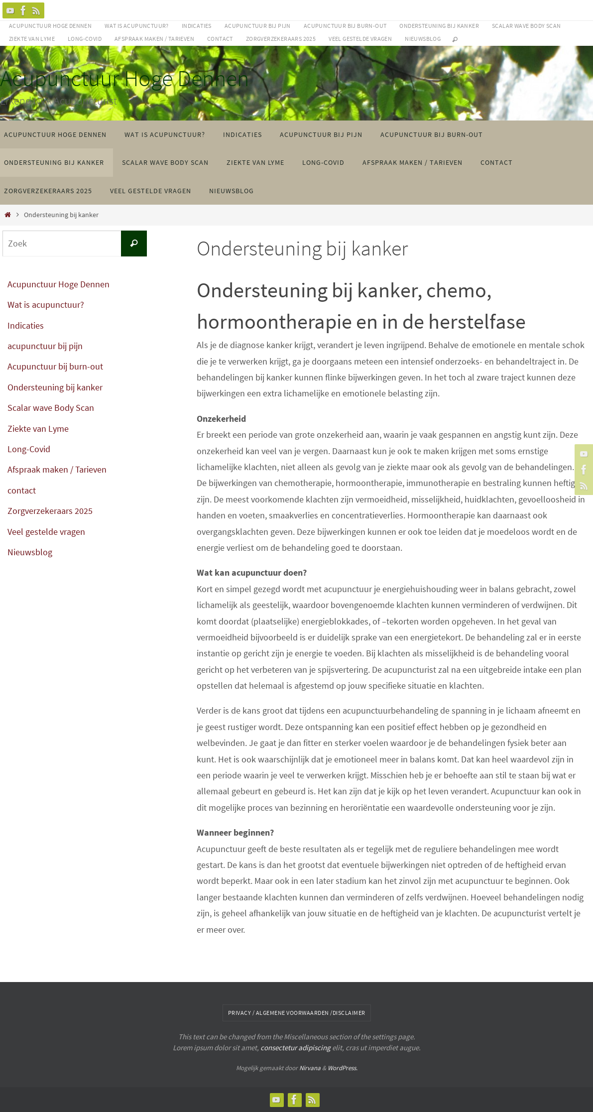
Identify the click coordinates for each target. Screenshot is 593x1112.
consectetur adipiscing (295, 1047)
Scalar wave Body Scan (526, 25)
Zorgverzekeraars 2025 (281, 38)
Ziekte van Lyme (32, 38)
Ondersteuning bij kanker (439, 25)
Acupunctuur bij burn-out (345, 25)
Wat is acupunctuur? (137, 25)
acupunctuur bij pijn (258, 25)
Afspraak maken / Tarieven (154, 38)
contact (220, 38)
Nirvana (310, 1068)
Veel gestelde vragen (360, 38)
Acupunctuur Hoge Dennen (50, 25)
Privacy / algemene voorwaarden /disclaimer (296, 1012)
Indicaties (197, 25)
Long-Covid (85, 38)
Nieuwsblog (423, 38)
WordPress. (342, 1068)
